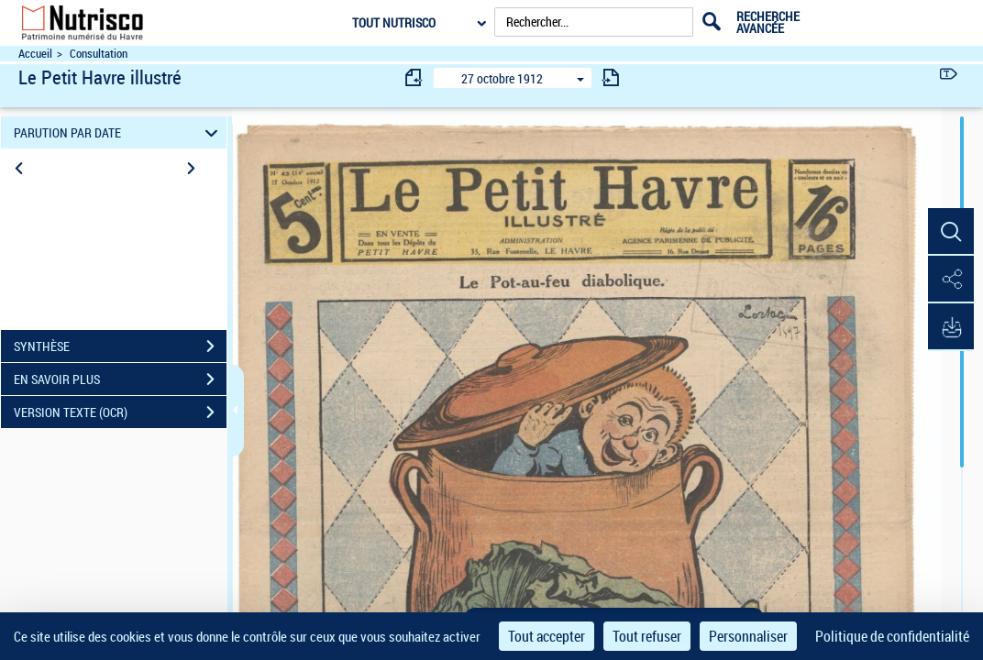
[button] (951, 232)
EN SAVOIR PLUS (120, 379)
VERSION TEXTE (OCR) (120, 412)
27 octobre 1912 (502, 78)
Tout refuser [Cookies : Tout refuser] (647, 636)
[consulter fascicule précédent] (414, 77)
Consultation (98, 53)
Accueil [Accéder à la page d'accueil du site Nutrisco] (35, 53)
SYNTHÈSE (120, 346)
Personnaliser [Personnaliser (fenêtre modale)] (748, 636)
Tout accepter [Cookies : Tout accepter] (546, 636)
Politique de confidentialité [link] (892, 636)
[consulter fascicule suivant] (610, 77)
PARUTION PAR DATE (119, 132)
